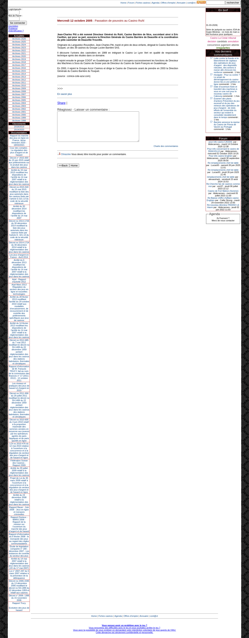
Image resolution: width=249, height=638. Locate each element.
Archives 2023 (19, 47)
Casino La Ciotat (219, 38)
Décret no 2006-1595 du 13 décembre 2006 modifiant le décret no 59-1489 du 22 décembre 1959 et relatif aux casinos (19, 587)
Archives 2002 (19, 109)
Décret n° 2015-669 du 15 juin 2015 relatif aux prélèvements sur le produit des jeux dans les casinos (19, 162)
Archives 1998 (19, 120)
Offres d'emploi (168, 3)
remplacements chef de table (220, 177)
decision (212, 41)
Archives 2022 (19, 50)
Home (123, 3)
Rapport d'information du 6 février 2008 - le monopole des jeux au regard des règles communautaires (19, 539)
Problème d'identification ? (16, 29)
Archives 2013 (19, 77)
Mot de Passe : (15, 15)
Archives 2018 (19, 62)
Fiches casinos (143, 3)
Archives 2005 (19, 100)
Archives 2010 (19, 85)
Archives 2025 (19, 42)
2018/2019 (19, 126)
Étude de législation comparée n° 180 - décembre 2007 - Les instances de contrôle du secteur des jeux (19, 551)
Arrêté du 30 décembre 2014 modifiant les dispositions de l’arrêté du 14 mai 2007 (19, 212)
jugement (226, 45)
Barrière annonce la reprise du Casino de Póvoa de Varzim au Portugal (227, 124)
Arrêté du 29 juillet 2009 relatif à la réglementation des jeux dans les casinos (19, 471)
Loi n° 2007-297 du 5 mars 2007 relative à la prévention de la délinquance (19, 574)
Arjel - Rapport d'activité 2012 (19, 280)
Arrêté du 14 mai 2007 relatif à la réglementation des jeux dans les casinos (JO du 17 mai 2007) (19, 563)
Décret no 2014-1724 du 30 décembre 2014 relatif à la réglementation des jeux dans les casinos (19, 247)
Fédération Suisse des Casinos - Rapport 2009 (19, 462)
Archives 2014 (19, 74)
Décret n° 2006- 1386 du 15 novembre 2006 (19, 597)
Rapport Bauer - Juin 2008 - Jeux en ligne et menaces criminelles (19, 510)
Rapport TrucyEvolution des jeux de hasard (19, 606)
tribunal (232, 38)
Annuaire (181, 3)
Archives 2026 (19, 39)
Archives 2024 (19, 44)
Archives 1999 (19, 117)
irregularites (223, 48)
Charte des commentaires (166, 152)
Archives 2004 (19, 103)
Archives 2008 (19, 91)
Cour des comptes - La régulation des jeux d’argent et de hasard (19, 151)
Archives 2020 (19, 56)
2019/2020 (19, 129)
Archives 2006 (19, 97)
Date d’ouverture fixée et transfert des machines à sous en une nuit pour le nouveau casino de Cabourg (225, 91)
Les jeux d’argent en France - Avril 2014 (19, 256)
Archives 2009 (19, 88)
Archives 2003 (19, 106)
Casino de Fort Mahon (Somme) (223, 191)
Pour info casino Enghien (220, 156)
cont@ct (191, 3)
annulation (233, 41)
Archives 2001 (19, 112)
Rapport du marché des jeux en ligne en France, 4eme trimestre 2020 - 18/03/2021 (19, 140)
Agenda (155, 3)
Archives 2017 (19, 65)
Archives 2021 (19, 53)
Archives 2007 (19, 94)
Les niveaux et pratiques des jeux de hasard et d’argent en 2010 (19, 387)
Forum (131, 3)
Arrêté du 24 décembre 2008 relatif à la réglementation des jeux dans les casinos (19, 500)
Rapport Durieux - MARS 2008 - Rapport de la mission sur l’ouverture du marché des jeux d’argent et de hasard (19, 524)
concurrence (213, 45)
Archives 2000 (19, 115)
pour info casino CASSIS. (221, 142)
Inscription (13, 26)
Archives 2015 (19, 71)
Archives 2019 (19, 59)
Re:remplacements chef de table (223, 163)
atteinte (235, 45)
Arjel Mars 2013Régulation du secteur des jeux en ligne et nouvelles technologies (19, 289)
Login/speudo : (15, 9)
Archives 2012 (19, 80)
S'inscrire (66, 160)
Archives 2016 (19, 68)
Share (61, 103)
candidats (222, 41)
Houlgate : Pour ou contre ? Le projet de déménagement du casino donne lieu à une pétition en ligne (227, 79)
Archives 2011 (19, 82)
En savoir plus (64, 94)
